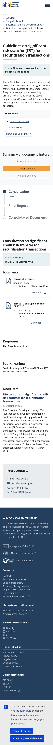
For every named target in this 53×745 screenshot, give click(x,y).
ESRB (5, 687)
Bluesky (10, 628)
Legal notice (9, 659)
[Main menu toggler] (47, 5)
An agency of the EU (17, 546)
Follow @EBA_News (21, 492)
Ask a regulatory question (16, 586)
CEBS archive (10, 690)
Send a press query (13, 582)
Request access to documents (18, 589)
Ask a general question (15, 579)
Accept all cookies (21, 731)
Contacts (7, 576)
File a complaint (11, 593)
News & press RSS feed (15, 613)
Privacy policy (10, 655)
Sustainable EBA (18, 560)
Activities (11, 17)
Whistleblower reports (15, 596)
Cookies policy (10, 662)
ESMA (6, 683)
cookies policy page (21, 711)
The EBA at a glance (13, 652)
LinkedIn (10, 631)
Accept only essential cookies (27, 738)
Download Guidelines (17, 133)
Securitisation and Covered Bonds (24, 24)
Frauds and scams (12, 666)
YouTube (11, 638)
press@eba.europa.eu (22, 483)
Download (38, 292)
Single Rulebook (14, 21)
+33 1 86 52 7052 (19, 487)
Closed (19, 194)
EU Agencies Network (18, 553)
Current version (26, 168)
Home (6, 14)
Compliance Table (19, 121)
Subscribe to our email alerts (18, 610)
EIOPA (6, 680)
